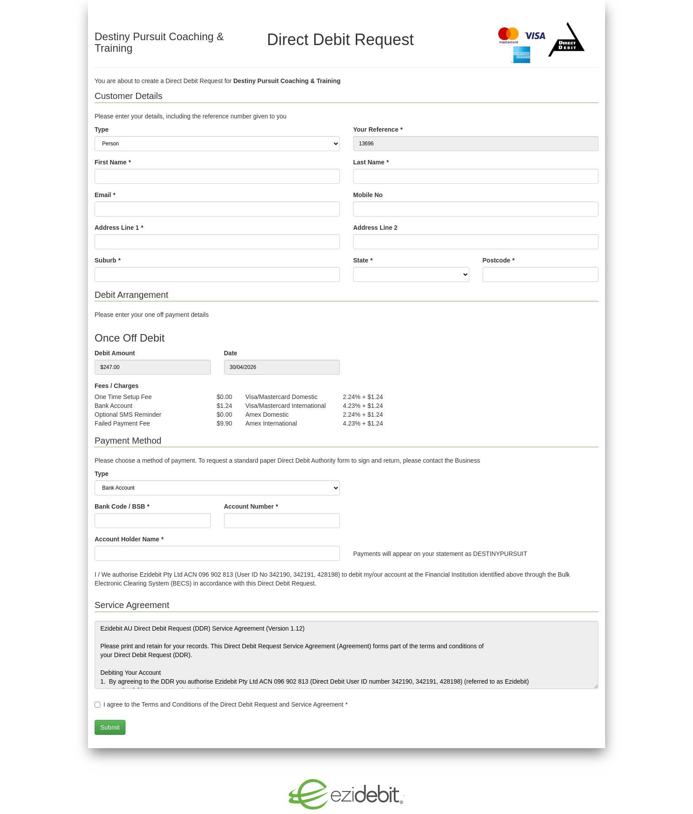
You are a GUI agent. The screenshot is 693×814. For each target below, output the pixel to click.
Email (105, 194)
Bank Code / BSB (122, 506)
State (363, 260)
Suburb (107, 260)
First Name (113, 162)
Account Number (251, 506)
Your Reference (378, 129)
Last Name (370, 162)
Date (230, 353)
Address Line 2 (375, 227)
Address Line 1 (119, 227)
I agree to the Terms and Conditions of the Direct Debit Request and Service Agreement (225, 704)
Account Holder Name (129, 539)
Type (102, 129)
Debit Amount (115, 353)
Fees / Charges (117, 385)
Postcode (498, 260)
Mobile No (368, 194)
